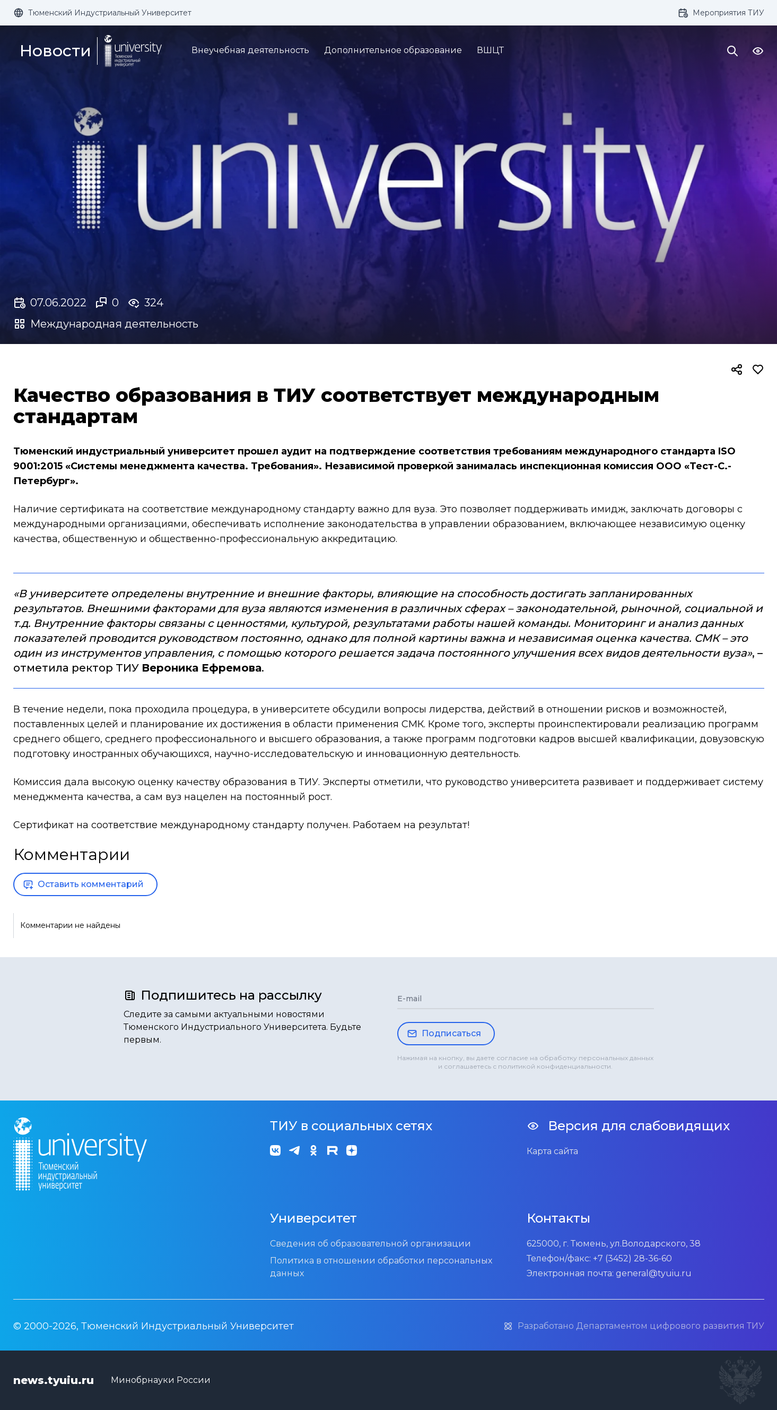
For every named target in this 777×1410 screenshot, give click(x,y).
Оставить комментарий (83, 884)
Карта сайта (552, 1151)
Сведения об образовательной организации (370, 1244)
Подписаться (444, 1033)
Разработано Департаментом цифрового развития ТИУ (633, 1326)
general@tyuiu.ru (654, 1273)
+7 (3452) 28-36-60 (632, 1258)
